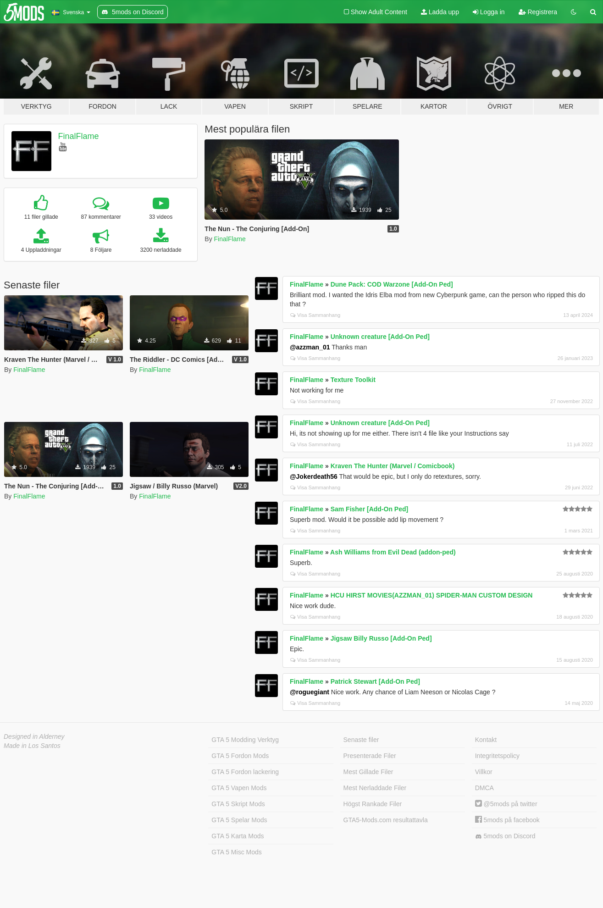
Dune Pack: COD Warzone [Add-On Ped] (392, 284)
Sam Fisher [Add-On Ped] (370, 509)
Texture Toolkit (353, 379)
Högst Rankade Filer (372, 804)
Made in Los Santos (32, 745)
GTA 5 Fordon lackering (245, 771)
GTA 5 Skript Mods (238, 804)
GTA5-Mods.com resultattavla (385, 820)
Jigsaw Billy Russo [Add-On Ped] (381, 638)
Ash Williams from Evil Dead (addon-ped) (393, 552)
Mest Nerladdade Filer (375, 788)
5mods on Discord (505, 836)
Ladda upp (440, 12)
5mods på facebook (507, 820)
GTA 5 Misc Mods (236, 852)
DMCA (484, 788)
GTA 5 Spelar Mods (239, 820)
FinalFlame (78, 136)
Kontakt (486, 739)
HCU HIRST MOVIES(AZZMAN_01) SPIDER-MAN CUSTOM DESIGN (432, 595)
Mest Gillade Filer (368, 771)
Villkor (483, 771)
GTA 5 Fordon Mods (240, 755)
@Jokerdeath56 (313, 476)
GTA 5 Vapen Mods (238, 788)
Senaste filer (361, 739)
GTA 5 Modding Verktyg (245, 739)
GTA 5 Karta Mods (237, 836)
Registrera (538, 12)
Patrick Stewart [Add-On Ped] (375, 681)
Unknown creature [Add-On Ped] (380, 336)
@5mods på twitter (506, 804)
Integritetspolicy (497, 755)
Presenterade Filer (369, 755)
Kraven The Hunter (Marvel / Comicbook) (393, 466)
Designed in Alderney (34, 736)
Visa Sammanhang (315, 315)
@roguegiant (309, 692)
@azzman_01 (310, 347)
